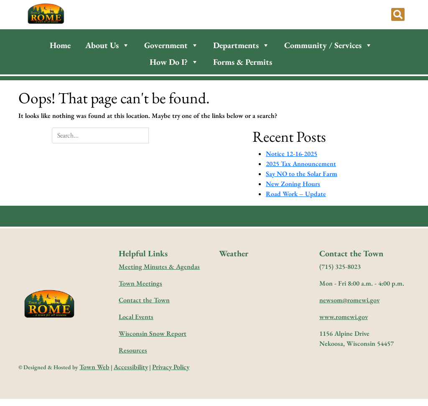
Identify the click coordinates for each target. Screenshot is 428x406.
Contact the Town (144, 300)
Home (60, 45)
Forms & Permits (242, 61)
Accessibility (131, 367)
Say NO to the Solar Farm (301, 173)
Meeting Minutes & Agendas (159, 266)
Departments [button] (241, 45)
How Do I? (174, 62)
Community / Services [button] (328, 45)
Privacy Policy (170, 367)
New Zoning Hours (293, 183)
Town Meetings (140, 283)
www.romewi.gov (343, 316)
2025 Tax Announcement (301, 163)
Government (171, 45)
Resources (133, 350)
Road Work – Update (296, 193)
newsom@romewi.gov (349, 300)
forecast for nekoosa (260, 320)
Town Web (94, 367)
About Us (107, 45)
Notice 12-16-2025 (291, 153)
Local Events (136, 316)
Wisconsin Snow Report (152, 333)
